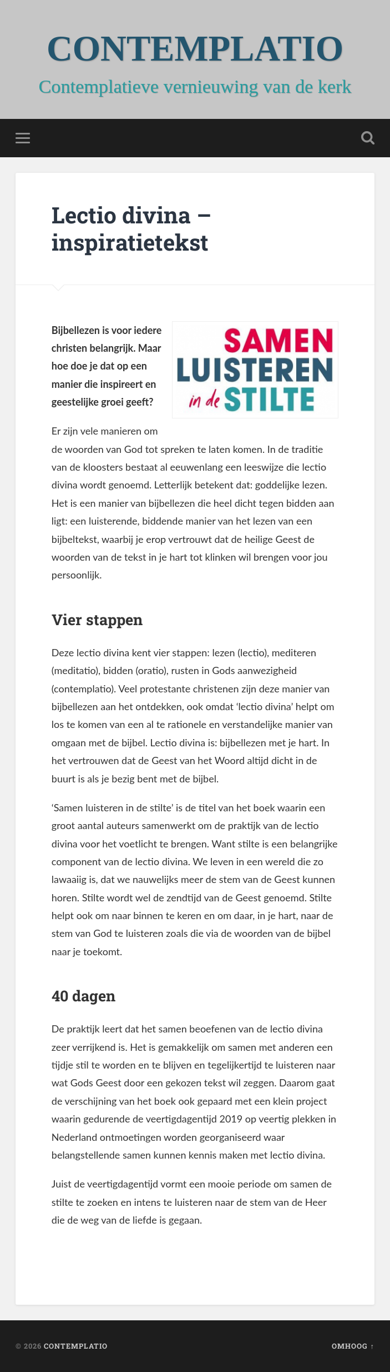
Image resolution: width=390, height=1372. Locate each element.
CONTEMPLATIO (195, 48)
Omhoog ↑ (353, 1345)
